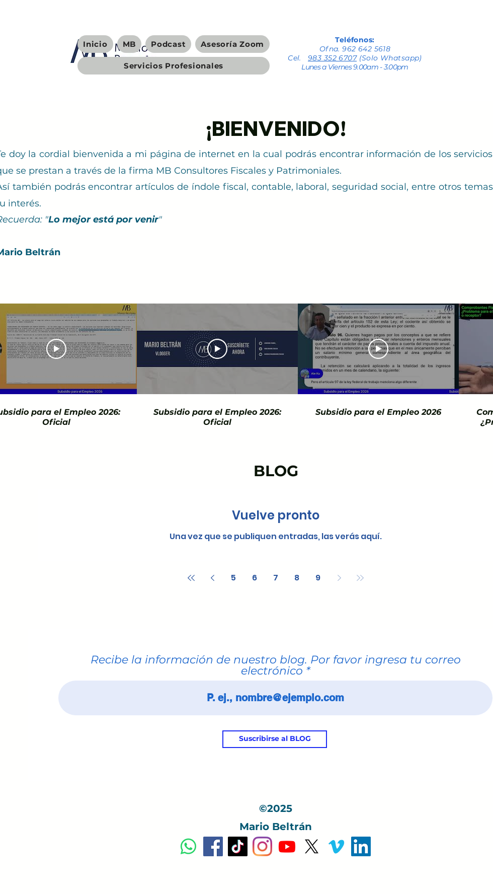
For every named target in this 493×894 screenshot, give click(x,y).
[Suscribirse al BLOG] (274, 739)
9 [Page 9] (317, 577)
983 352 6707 (332, 57)
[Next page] (339, 578)
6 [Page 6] (254, 577)
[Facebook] (213, 846)
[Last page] (360, 578)
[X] (311, 846)
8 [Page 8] (296, 577)
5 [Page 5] (233, 577)
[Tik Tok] (238, 846)
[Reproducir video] (56, 349)
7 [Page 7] (275, 577)
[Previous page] (212, 578)
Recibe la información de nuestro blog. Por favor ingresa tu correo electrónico (276, 665)
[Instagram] (262, 846)
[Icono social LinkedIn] (361, 846)
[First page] (191, 578)
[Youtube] (287, 846)
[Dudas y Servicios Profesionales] (188, 846)
